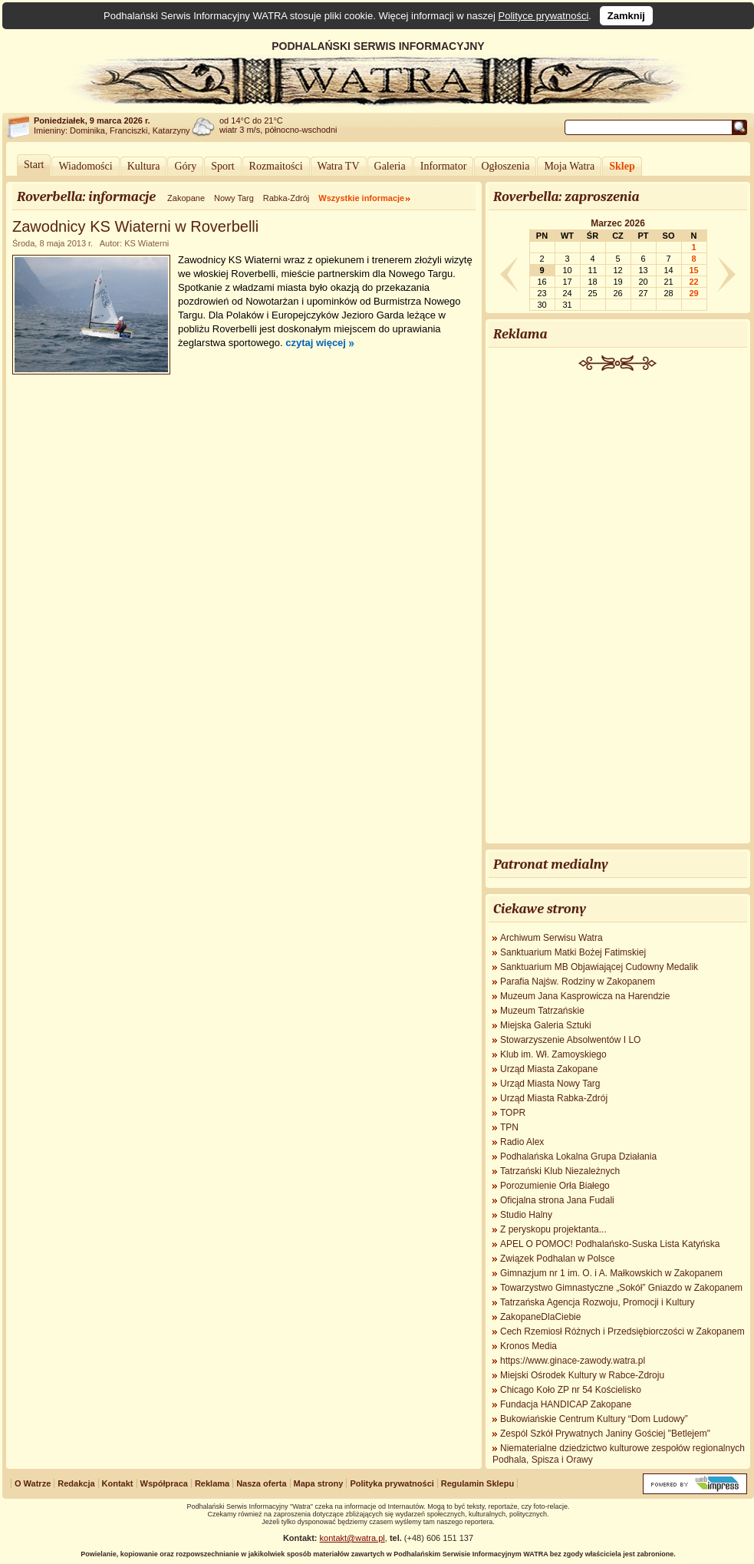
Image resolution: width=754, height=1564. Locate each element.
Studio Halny (526, 1214)
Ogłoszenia (505, 166)
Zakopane (186, 198)
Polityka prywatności (391, 1483)
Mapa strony (319, 1483)
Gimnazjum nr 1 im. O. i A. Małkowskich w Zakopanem (611, 1273)
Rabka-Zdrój (286, 198)
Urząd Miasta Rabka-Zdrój (553, 1098)
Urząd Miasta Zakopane (549, 1069)
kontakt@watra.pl (352, 1538)
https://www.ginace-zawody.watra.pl (572, 1360)
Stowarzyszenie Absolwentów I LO (570, 1039)
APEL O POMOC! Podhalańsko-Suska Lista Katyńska (609, 1244)
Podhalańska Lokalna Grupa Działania (578, 1156)
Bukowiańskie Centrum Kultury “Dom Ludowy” (594, 1419)
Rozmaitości (276, 166)
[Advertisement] (618, 608)
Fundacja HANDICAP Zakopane (565, 1404)
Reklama (212, 1483)
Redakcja (76, 1483)
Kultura (143, 166)
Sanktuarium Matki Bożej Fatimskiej (573, 952)
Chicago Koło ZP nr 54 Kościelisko (570, 1389)
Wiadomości (85, 166)
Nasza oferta (261, 1483)
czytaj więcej (315, 342)
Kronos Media (528, 1346)
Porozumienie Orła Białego (555, 1185)
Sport (222, 166)
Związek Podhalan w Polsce (557, 1258)
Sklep (621, 166)
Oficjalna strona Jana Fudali (557, 1200)
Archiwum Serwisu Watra (551, 937)
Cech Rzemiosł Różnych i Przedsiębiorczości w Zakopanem (622, 1331)
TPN (509, 1127)
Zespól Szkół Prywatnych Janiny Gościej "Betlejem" (605, 1433)
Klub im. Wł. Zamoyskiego (553, 1054)
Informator (443, 166)
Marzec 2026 (618, 223)
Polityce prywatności (544, 15)
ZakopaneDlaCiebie (540, 1317)
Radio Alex (522, 1142)
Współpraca (164, 1483)
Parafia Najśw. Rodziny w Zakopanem (577, 981)
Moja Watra (569, 166)
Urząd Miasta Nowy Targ (550, 1083)
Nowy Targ (234, 198)
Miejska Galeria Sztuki (545, 1025)
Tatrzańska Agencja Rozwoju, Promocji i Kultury (597, 1302)
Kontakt (117, 1483)
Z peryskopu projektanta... (553, 1229)
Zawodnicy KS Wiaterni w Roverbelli (135, 226)
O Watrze (33, 1483)
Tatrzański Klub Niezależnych (560, 1171)
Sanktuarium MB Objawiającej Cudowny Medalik (599, 967)
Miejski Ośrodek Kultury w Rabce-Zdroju (582, 1375)
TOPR (512, 1112)
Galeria (390, 166)
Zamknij (626, 15)
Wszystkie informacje (361, 198)
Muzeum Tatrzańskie (542, 1010)
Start (34, 164)
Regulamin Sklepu (477, 1483)
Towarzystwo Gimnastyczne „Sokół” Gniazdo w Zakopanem (621, 1287)
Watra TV (339, 166)
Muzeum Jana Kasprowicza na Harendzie (585, 996)
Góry (185, 166)
